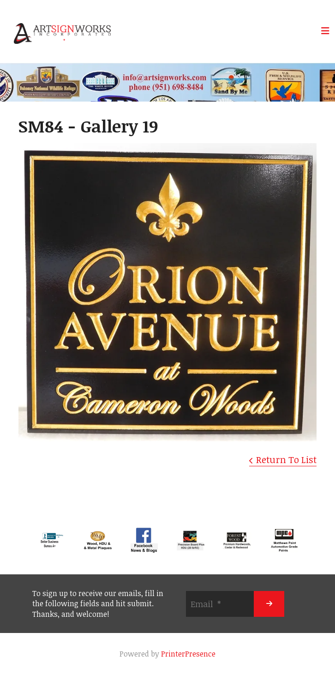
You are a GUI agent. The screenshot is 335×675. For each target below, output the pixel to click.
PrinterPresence (188, 654)
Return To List (286, 459)
